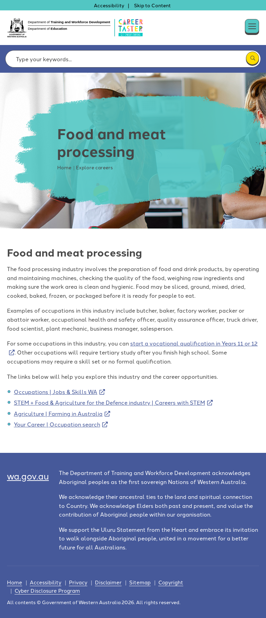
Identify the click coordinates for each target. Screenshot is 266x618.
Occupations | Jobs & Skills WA (55, 391)
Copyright (170, 582)
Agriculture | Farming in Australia (58, 413)
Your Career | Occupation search (57, 424)
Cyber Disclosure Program (47, 590)
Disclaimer (108, 582)
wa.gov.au (28, 475)
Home (14, 582)
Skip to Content (152, 5)
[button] (259, 24)
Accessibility (109, 5)
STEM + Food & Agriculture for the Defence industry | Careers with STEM (109, 402)
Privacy (78, 582)
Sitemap (140, 582)
